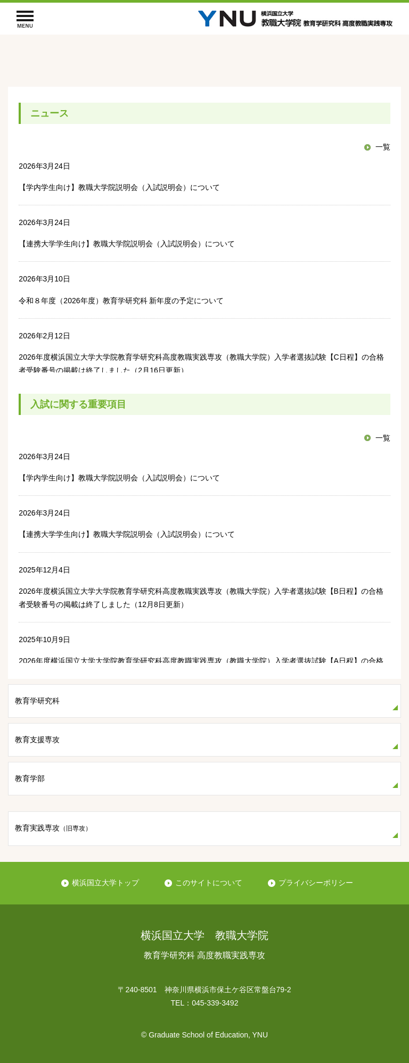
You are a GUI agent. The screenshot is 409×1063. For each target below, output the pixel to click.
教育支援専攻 (37, 739)
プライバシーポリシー (316, 882)
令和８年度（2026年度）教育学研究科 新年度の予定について (121, 300)
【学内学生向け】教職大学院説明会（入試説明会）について (119, 187)
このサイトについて (208, 882)
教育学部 (30, 778)
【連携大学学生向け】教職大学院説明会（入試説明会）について (127, 243)
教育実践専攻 (53, 828)
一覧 (382, 147)
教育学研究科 (37, 700)
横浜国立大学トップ (105, 882)
